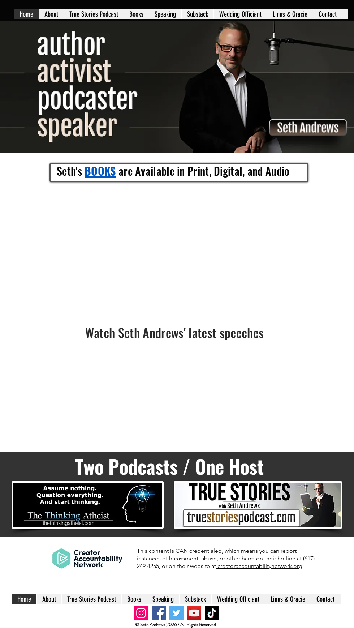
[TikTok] (212, 613)
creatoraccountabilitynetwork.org (259, 566)
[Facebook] (159, 613)
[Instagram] (141, 613)
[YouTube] (194, 613)
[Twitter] (176, 613)
